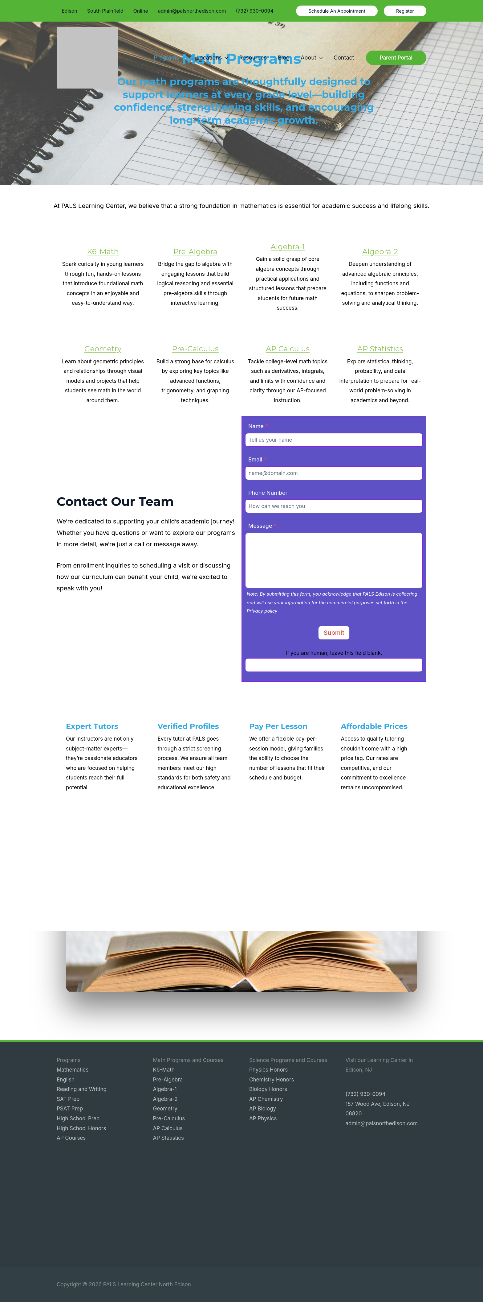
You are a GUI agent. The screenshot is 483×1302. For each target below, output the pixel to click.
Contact (344, 57)
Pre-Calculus (195, 348)
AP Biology (262, 1109)
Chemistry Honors (271, 1080)
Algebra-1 (287, 246)
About (312, 58)
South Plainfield (105, 11)
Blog (284, 57)
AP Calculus (288, 348)
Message (262, 526)
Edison (69, 11)
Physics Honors (268, 1070)
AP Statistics (380, 348)
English (66, 1080)
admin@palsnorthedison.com (192, 11)
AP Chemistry (266, 1099)
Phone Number (267, 493)
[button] (337, 11)
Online (140, 11)
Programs (169, 58)
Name (258, 426)
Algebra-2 (380, 251)
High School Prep (78, 1118)
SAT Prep (68, 1099)
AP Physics (263, 1118)
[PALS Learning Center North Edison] (87, 57)
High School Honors (81, 1128)
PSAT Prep (70, 1109)
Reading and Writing (82, 1089)
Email (257, 459)
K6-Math (103, 251)
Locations (212, 58)
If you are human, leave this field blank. (334, 653)
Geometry (102, 348)
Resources (253, 57)
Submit (334, 632)
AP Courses (71, 1138)
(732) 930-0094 (254, 11)
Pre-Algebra (195, 251)
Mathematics (72, 1070)
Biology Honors (268, 1089)
